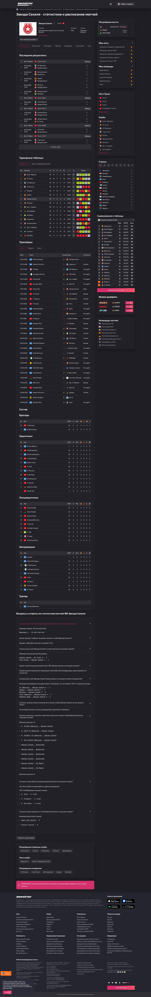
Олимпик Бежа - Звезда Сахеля (32, 697)
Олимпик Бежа (31, 223)
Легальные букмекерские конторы (88, 946)
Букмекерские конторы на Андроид (88, 953)
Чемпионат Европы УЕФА (85, 931)
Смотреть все (103, 112)
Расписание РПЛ (105, 324)
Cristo (29, 577)
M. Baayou (36, 318)
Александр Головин (22, 948)
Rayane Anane (31, 516)
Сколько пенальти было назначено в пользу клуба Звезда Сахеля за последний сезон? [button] (51, 704)
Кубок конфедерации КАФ (43, 164)
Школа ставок (97, 3)
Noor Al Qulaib (37, 378)
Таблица (65, 46)
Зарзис (29, 195)
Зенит (49, 929)
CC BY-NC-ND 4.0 (116, 972)
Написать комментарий (26, 838)
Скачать (75, 3)
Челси (49, 927)
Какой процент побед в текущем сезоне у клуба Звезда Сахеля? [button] (45, 638)
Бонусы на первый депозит (55, 941)
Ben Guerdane (48, 872)
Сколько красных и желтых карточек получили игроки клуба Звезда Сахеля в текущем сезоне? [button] (51, 716)
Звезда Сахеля (31, 199)
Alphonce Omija (38, 338)
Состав (35, 851)
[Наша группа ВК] (112, 982)
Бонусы (60, 3)
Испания (110, 929)
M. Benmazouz (37, 358)
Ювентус (49, 924)
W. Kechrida (36, 279)
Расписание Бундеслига (108, 336)
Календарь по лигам (107, 342)
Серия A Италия (21, 917)
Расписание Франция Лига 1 (109, 339)
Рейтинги (52, 3)
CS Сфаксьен (31, 183)
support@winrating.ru (52, 983)
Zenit (101, 84)
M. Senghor (26, 736)
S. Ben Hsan (31, 425)
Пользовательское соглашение (85, 967)
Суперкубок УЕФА (82, 929)
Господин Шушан (32, 528)
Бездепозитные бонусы (54, 944)
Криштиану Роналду (23, 939)
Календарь (51, 46)
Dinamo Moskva (105, 74)
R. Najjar (35, 269)
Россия (109, 917)
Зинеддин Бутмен (39, 274)
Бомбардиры (67, 851)
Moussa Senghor (38, 397)
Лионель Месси (21, 941)
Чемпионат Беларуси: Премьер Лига (112, 47)
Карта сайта (80, 973)
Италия (109, 927)
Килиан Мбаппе (21, 946)
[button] (116, 170)
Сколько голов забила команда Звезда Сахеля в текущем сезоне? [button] (46, 781)
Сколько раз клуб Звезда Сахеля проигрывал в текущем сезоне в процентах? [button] (51, 679)
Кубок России (81, 922)
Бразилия (110, 924)
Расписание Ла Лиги (106, 333)
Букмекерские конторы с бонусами (88, 951)
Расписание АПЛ (105, 327)
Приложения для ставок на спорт (88, 939)
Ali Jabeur (30, 581)
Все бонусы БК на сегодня (55, 953)
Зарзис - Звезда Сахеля (29, 690)
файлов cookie (7, 988)
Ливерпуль (50, 922)
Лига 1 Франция (21, 927)
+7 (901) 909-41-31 (59, 977)
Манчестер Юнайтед (53, 920)
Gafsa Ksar (68, 671)
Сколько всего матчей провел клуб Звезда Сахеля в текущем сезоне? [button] (47, 624)
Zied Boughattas (32, 450)
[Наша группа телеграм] (108, 982)
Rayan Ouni (36, 289)
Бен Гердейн (31, 211)
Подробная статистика (116, 290)
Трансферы (78, 46)
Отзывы (88, 3)
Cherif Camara (37, 363)
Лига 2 (102, 98)
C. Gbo (29, 532)
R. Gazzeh (36, 294)
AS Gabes (30, 235)
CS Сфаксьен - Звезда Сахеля (31, 688)
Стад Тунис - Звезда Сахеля (31, 660)
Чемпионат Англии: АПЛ (108, 50)
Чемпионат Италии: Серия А (109, 57)
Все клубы (50, 931)
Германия (110, 931)
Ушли (52, 248)
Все (25, 248)
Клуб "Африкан (32, 174)
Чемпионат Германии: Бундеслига (111, 54)
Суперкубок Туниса (107, 108)
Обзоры (67, 3)
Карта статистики (113, 944)
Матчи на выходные (107, 345)
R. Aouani (36, 304)
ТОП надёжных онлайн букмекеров (88, 948)
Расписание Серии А (106, 330)
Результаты (38, 46)
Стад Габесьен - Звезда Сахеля (32, 695)
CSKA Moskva (104, 70)
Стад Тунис (30, 187)
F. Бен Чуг (30, 524)
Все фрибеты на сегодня (55, 951)
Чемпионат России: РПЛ (108, 61)
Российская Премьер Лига (25, 929)
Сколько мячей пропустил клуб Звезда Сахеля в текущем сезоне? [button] (46, 811)
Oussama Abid (37, 284)
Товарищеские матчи (84, 927)
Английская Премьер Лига (25, 920)
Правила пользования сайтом (117, 948)
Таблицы (56, 851)
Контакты (110, 941)
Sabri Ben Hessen (28, 820)
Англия (109, 920)
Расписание (25, 851)
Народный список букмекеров (87, 944)
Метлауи (30, 203)
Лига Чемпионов (82, 920)
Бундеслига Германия (23, 924)
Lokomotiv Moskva (106, 77)
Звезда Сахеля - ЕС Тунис (30, 658)
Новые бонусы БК (52, 939)
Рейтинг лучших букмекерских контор (89, 941)
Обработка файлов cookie (115, 946)
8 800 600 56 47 (60, 979)
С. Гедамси (36, 299)
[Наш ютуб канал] (116, 982)
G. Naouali (30, 483)
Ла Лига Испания (22, 922)
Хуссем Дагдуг (32, 458)
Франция (110, 922)
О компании (111, 939)
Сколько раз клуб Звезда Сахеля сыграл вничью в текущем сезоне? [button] (47, 649)
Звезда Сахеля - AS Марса (32, 763)
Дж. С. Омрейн (31, 207)
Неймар (18, 944)
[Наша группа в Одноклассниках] (119, 982)
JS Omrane (24, 872)
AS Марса (30, 215)
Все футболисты (21, 953)
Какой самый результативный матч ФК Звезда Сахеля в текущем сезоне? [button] (49, 666)
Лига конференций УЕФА (85, 924)
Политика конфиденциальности (86, 971)
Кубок (44, 98)
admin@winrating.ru (65, 985)
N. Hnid (29, 467)
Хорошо (7, 992)
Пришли (38, 248)
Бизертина (30, 219)
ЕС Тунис (30, 179)
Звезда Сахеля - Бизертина (33, 745)
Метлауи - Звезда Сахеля (30, 692)
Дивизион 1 (25, 164)
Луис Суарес (20, 951)
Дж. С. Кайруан (32, 227)
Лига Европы (81, 917)
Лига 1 (44, 61)
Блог (81, 3)
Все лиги (19, 931)
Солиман (30, 231)
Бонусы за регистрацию (54, 946)
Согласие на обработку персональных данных (119, 951)
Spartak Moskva (105, 81)
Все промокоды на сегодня (55, 948)
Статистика (43, 3)
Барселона (50, 917)
